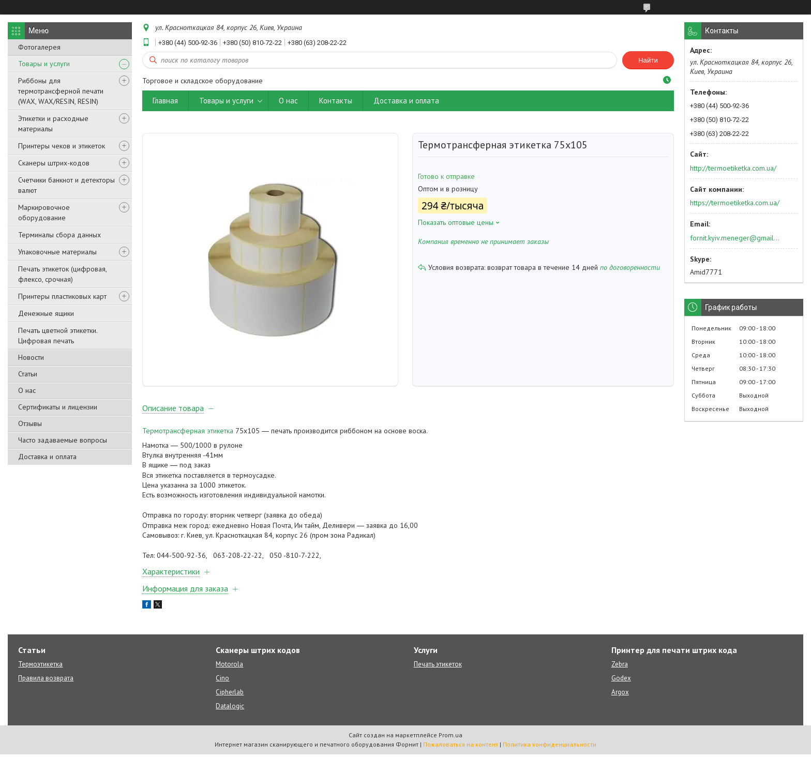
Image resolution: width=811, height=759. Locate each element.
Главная (165, 100)
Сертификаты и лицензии (57, 407)
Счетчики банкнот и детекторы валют (66, 185)
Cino (222, 682)
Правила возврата (45, 682)
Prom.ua (450, 739)
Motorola (229, 668)
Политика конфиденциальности (549, 749)
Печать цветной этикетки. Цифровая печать (57, 335)
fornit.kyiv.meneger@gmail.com (735, 237)
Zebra (619, 668)
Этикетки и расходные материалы (53, 123)
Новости (31, 357)
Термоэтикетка (40, 668)
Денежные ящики (46, 313)
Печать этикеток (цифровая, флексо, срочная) (62, 274)
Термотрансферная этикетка (187, 435)
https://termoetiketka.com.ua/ (734, 202)
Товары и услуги (44, 63)
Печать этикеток (438, 668)
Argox (620, 696)
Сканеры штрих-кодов (53, 163)
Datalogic (230, 710)
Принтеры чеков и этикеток (61, 145)
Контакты (335, 100)
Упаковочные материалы (57, 251)
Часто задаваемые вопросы (62, 440)
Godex (621, 682)
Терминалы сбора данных (59, 234)
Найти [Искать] (648, 60)
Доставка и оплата (47, 456)
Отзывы (30, 423)
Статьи (27, 373)
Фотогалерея (39, 47)
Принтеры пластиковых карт (62, 296)
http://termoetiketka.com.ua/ (733, 168)
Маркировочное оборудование (44, 212)
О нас (27, 390)
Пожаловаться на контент (460, 749)
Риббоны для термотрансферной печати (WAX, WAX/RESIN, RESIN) (60, 91)
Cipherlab (230, 696)
